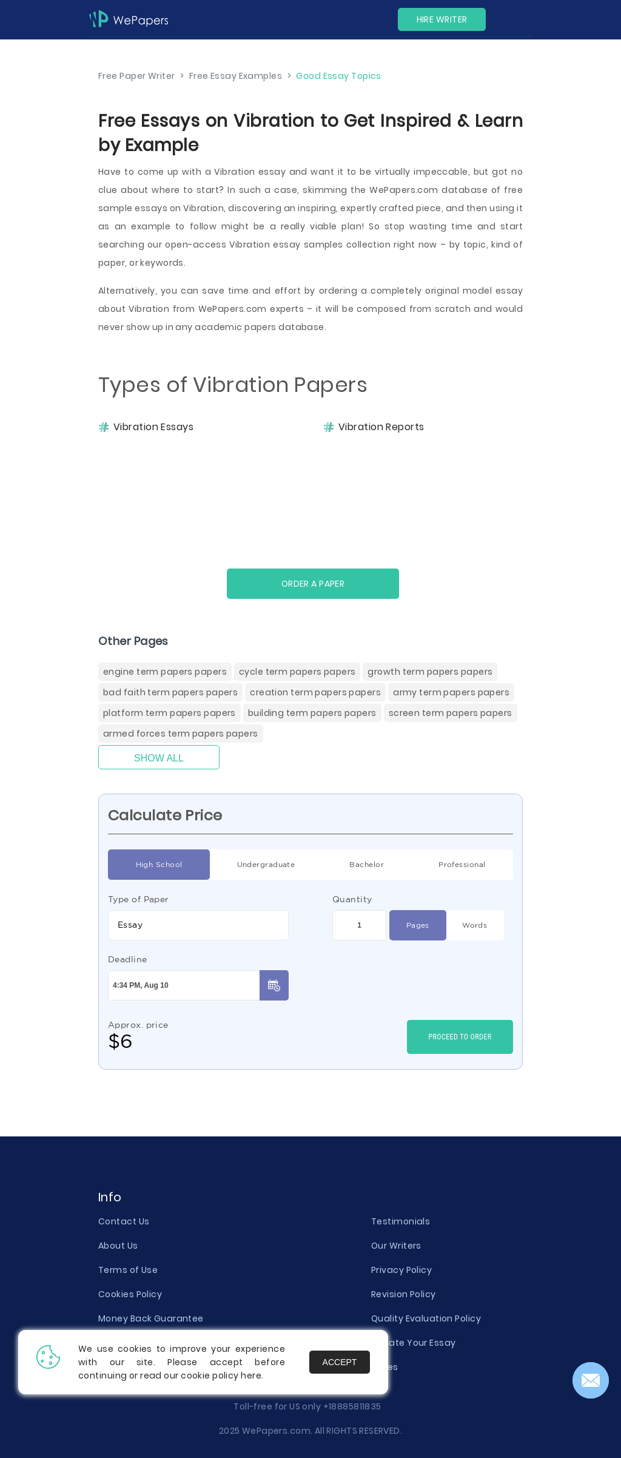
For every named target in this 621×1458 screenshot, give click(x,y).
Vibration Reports (381, 427)
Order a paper (313, 584)
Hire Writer (442, 19)
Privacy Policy (401, 1270)
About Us (118, 1246)
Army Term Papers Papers (451, 692)
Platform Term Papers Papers (169, 713)
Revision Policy (403, 1294)
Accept (340, 1362)
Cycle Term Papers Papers (297, 672)
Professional (461, 864)
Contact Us (123, 1221)
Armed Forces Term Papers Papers (180, 733)
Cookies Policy (130, 1294)
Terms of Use (128, 1270)
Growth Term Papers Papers (430, 672)
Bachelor (366, 864)
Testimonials (400, 1221)
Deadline (127, 959)
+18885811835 (352, 1406)
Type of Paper (138, 899)
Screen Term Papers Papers (450, 713)
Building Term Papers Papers (312, 713)
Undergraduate (266, 864)
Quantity (352, 899)
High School (159, 864)
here (251, 1375)
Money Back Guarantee (151, 1318)
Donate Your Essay (413, 1343)
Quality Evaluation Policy (426, 1318)
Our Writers (396, 1246)
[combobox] (198, 925)
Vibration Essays (153, 427)
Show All (159, 758)
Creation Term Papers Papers (315, 692)
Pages (417, 925)
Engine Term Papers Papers (165, 672)
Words (474, 925)
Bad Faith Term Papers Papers (170, 692)
